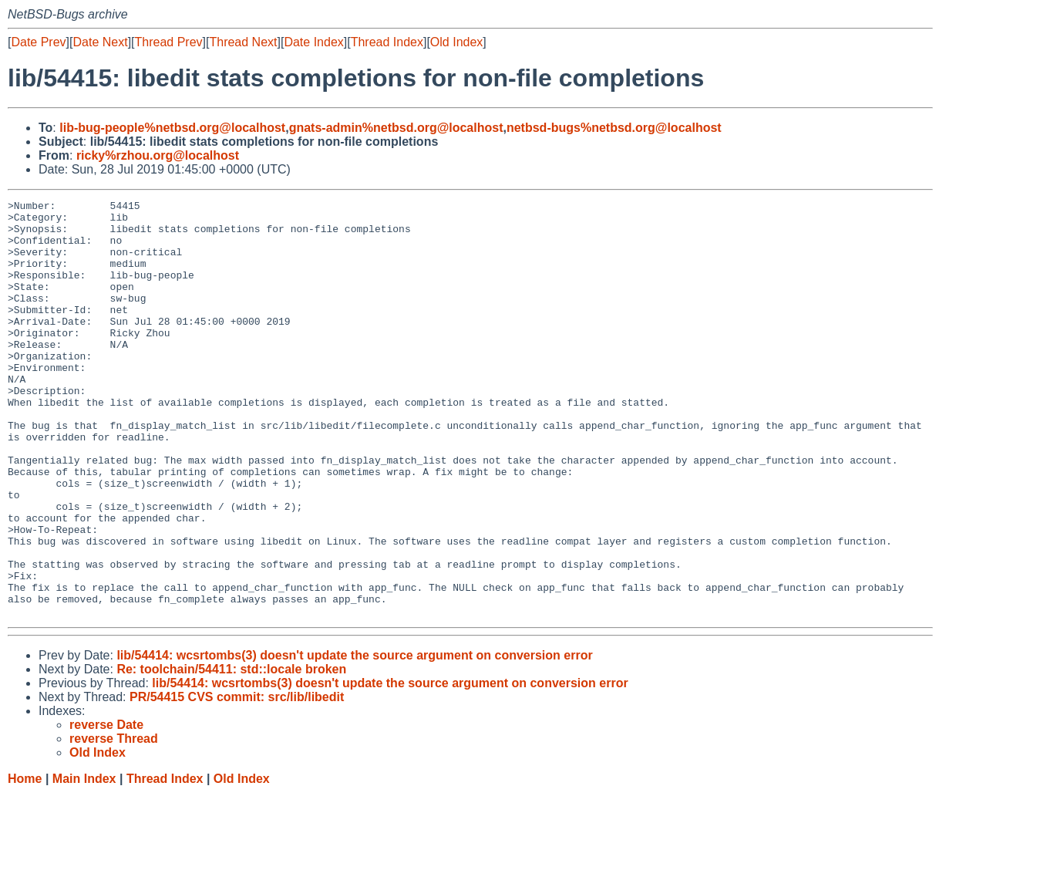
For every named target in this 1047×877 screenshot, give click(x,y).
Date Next (99, 42)
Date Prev (38, 42)
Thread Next (243, 42)
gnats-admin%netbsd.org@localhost (396, 127)
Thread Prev (169, 42)
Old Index (456, 42)
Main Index (84, 862)
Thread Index (387, 42)
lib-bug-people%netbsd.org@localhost (172, 127)
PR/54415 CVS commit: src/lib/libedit (237, 780)
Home (25, 862)
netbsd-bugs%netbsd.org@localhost (614, 127)
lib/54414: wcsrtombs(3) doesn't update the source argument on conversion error (354, 738)
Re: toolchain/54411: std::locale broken (231, 752)
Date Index (313, 42)
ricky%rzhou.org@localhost (157, 155)
